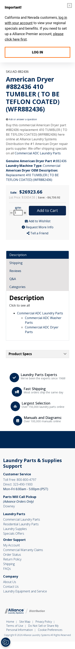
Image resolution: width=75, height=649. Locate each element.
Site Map (24, 621)
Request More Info (37, 227)
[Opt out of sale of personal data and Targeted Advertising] (6, 642)
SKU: (9, 71)
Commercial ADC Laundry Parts (38, 153)
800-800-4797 (19, 479)
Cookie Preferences (50, 630)
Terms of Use (14, 626)
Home (10, 621)
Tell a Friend (37, 233)
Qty (18, 208)
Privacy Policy (44, 621)
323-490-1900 (18, 484)
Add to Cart (47, 210)
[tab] (37, 255)
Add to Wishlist (37, 221)
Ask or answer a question (21, 119)
